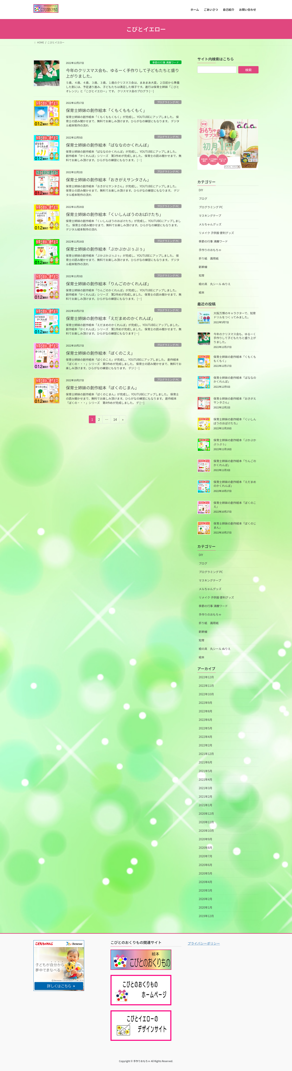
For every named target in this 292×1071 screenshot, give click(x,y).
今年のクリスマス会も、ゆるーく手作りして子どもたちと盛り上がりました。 (122, 73)
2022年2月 (205, 745)
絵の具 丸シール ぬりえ (215, 284)
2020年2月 (205, 899)
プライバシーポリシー (204, 943)
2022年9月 (205, 703)
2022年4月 (205, 737)
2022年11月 (206, 686)
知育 (201, 275)
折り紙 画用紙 (209, 258)
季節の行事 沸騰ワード (165, 62)
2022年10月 (206, 694)
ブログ (203, 198)
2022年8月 (205, 711)
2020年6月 (205, 865)
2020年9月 (205, 839)
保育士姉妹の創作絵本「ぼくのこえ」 (101, 353)
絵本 (201, 292)
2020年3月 (205, 890)
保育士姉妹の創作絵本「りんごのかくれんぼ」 (109, 284)
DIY (201, 190)
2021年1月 (205, 805)
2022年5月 (205, 728)
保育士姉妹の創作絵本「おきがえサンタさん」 (109, 179)
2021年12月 (206, 754)
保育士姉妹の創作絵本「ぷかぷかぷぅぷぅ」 (107, 249)
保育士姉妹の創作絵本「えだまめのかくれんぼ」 (111, 318)
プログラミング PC (168, 102)
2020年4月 (205, 882)
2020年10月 (206, 830)
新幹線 (203, 267)
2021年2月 (205, 796)
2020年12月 (206, 813)
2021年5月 (205, 771)
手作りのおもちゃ (210, 250)
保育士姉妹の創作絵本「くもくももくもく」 (107, 110)
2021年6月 (205, 762)
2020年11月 (206, 822)
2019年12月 (206, 916)
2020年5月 (205, 873)
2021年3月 (205, 788)
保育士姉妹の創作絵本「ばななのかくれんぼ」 (109, 145)
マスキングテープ (210, 216)
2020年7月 (205, 856)
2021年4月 (205, 779)
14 (115, 419)
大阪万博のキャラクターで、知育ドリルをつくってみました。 (235, 315)
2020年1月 (205, 907)
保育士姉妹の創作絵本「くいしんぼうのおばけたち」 (115, 214)
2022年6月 (205, 720)
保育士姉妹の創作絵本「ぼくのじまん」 (103, 388)
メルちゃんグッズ (210, 224)
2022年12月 (206, 677)
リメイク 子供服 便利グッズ (216, 233)
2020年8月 (205, 848)
